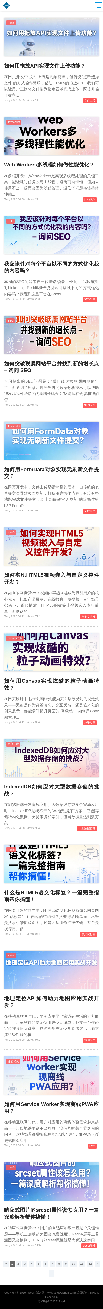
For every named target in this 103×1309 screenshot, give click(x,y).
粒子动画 (89, 722)
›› (51, 1273)
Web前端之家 (35, 1292)
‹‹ (6, 1263)
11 (81, 1263)
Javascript (14, 121)
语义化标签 (88, 934)
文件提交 (89, 511)
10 (73, 1263)
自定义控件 (88, 616)
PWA (92, 1145)
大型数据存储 (87, 828)
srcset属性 (88, 1245)
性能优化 (89, 199)
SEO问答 (89, 299)
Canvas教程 (15, 638)
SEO (10, 221)
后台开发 (13, 743)
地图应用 (89, 1040)
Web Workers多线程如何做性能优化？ (49, 165)
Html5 (11, 22)
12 (90, 1263)
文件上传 (89, 100)
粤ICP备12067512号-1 (51, 1301)
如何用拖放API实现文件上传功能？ (44, 66)
